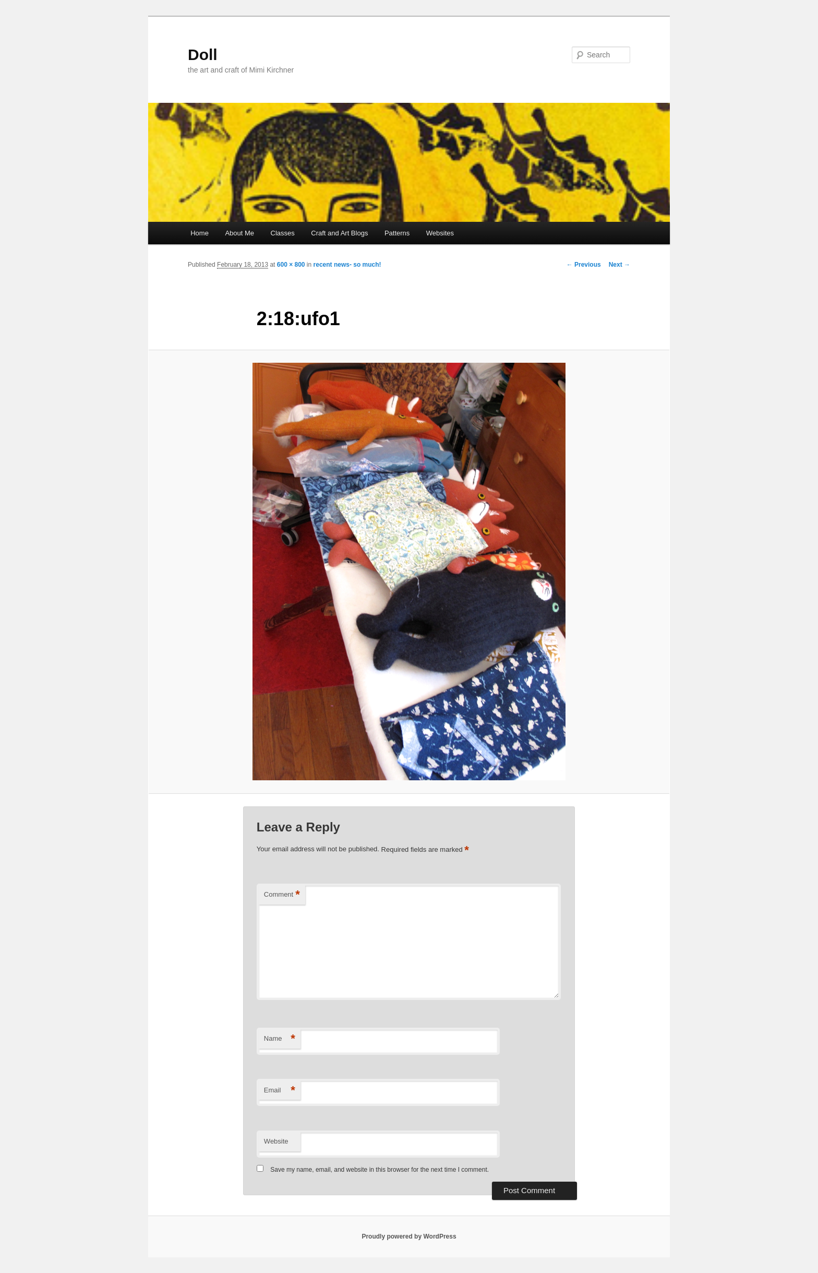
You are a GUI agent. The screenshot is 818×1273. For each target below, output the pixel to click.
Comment (282, 894)
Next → (619, 264)
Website (276, 1141)
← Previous (584, 264)
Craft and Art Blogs (339, 233)
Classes (283, 233)
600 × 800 (291, 264)
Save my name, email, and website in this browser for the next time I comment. (379, 1169)
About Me (239, 233)
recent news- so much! (347, 264)
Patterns (397, 233)
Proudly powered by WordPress (409, 1236)
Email (279, 1090)
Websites (440, 233)
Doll (203, 54)
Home (199, 233)
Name (279, 1038)
